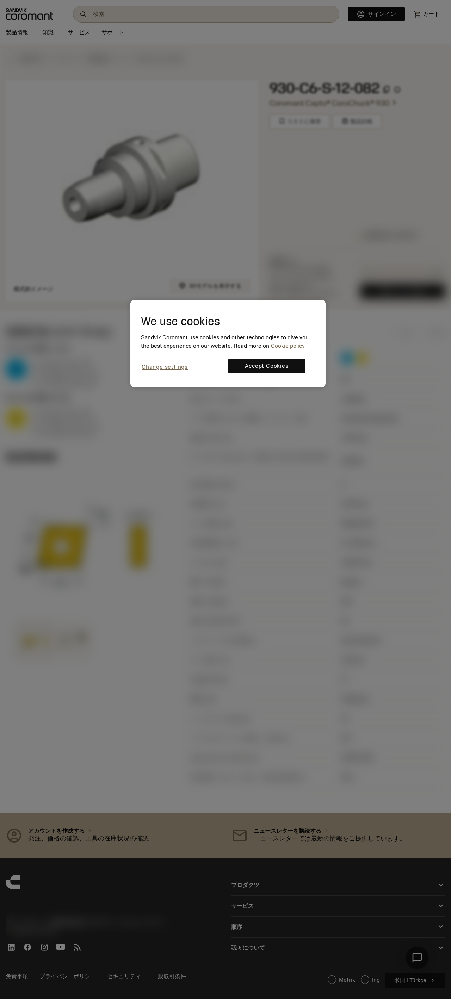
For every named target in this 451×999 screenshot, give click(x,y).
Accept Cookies (266, 366)
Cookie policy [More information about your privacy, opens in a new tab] (288, 345)
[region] (228, 343)
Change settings (165, 367)
